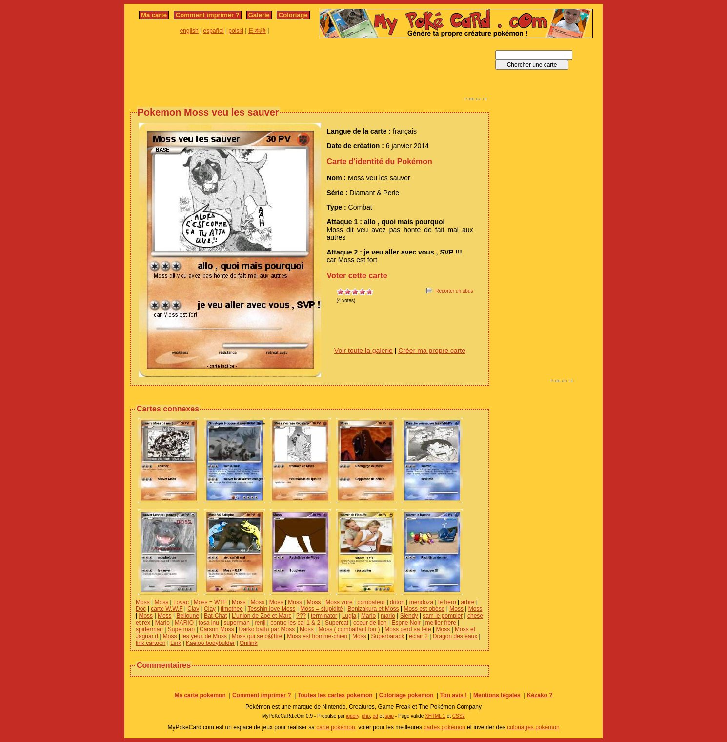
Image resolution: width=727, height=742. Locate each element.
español (213, 30)
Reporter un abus (454, 290)
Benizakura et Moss (373, 608)
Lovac (181, 602)
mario (388, 615)
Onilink (249, 643)
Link (175, 643)
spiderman (149, 629)
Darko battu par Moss (267, 629)
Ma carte (154, 15)
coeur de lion (370, 622)
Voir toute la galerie (363, 350)
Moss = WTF (210, 602)
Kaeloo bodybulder (210, 643)
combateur (371, 602)
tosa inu (209, 622)
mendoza (421, 602)
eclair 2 (418, 636)
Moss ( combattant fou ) (349, 629)
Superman (181, 629)
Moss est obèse (424, 608)
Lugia (349, 615)
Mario (368, 615)
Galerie (259, 15)
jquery (352, 716)
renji (260, 622)
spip (389, 716)
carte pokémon (335, 727)
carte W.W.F (166, 608)
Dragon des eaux (455, 636)
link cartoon (150, 643)
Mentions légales (497, 695)
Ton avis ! (453, 695)
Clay (193, 608)
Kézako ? (540, 695)
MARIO (184, 622)
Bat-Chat (215, 615)
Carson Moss (217, 629)
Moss (143, 602)
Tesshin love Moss (272, 608)
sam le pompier (443, 615)
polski (235, 30)
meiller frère (440, 622)
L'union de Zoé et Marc (261, 615)
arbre (467, 602)
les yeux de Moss (204, 636)
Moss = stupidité (321, 608)
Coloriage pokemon (406, 695)
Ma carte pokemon (199, 695)
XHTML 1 (435, 716)
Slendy (409, 615)
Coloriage (293, 15)
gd (375, 716)
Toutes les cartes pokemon (335, 695)
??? (301, 615)
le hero (447, 602)
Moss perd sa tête (407, 629)
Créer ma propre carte (431, 350)
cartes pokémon (444, 727)
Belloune (187, 615)
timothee (232, 608)
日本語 (257, 30)
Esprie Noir (405, 622)
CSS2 (458, 716)
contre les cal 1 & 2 (295, 622)
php (366, 716)
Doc (141, 608)
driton (397, 602)
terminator (324, 615)
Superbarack (387, 636)
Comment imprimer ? (208, 15)
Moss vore (338, 602)
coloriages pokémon (533, 727)
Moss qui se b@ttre (257, 636)
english (189, 30)
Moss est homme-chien (317, 636)
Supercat (336, 622)
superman (237, 622)
